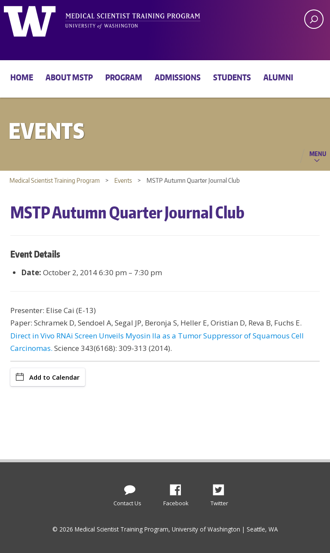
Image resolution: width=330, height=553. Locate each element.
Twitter (222, 487)
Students (232, 77)
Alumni (278, 77)
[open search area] (314, 19)
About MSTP (69, 77)
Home (21, 77)
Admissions (178, 77)
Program (123, 77)
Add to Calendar (47, 377)
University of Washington (39, 19)
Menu (317, 153)
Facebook (179, 487)
